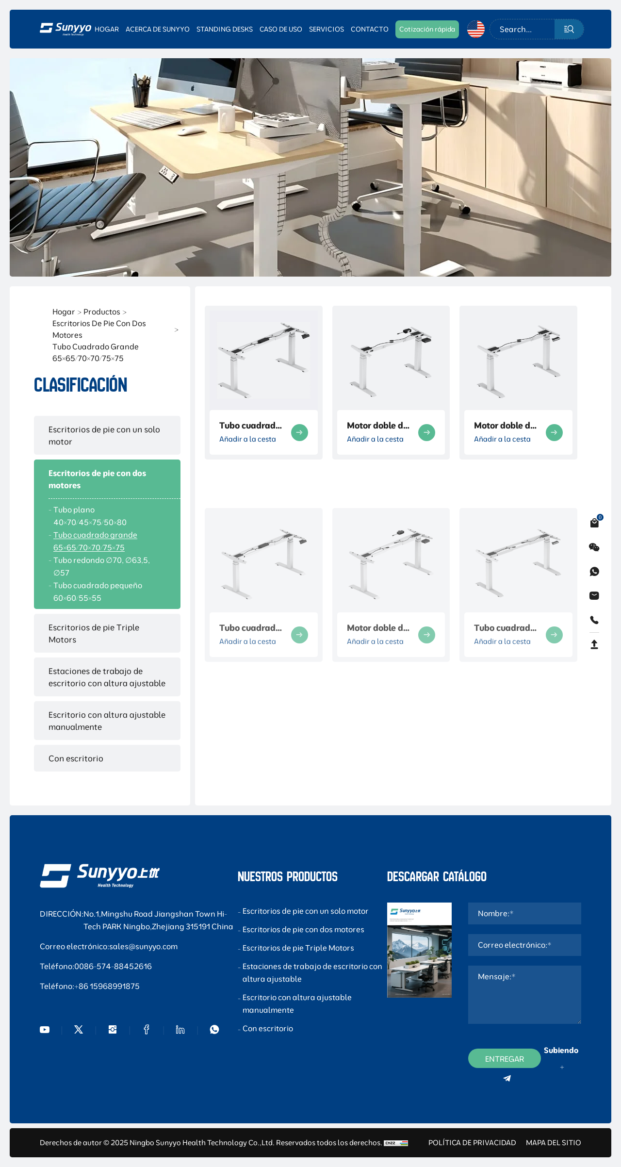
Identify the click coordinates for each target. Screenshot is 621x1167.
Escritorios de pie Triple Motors (94, 633)
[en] (476, 29)
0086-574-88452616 (113, 966)
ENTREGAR (504, 1061)
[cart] (594, 523)
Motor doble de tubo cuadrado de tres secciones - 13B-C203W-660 (504, 425)
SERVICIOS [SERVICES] (326, 29)
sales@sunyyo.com (143, 946)
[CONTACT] (427, 29)
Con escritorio (76, 758)
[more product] (299, 432)
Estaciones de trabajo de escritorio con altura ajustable (107, 677)
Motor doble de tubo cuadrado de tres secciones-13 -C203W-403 (377, 425)
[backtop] (594, 644)
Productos (101, 311)
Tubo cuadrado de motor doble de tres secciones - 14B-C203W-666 (504, 714)
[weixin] (594, 547)
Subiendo (561, 1050)
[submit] (569, 29)
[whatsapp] (594, 571)
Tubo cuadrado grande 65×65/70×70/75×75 (95, 352)
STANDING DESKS (224, 29)
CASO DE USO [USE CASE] (281, 29)
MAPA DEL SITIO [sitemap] (553, 1142)
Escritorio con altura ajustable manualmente (107, 720)
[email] (594, 596)
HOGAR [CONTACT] (107, 29)
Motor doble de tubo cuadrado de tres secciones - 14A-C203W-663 (377, 714)
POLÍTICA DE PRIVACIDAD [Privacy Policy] (472, 1142)
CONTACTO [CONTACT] (370, 29)
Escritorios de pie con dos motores (99, 329)
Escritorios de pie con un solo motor (104, 435)
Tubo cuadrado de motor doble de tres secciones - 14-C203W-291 (249, 714)
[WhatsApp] (214, 1029)
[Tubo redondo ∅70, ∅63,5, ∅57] (107, 566)
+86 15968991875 (107, 986)
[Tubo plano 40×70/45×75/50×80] (107, 515)
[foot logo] (100, 876)
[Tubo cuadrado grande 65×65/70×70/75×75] (107, 541)
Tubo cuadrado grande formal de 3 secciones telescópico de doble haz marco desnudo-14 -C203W (249, 425)
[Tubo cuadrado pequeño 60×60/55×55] (107, 591)
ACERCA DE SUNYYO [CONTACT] (158, 29)
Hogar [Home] (63, 311)
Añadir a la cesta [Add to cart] (247, 439)
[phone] (594, 620)
